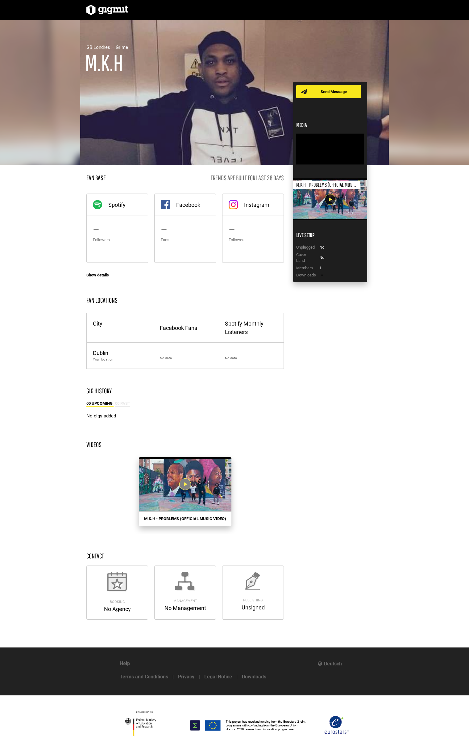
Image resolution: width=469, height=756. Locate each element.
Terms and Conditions (144, 677)
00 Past (122, 403)
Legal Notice (218, 677)
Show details (97, 275)
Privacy (186, 677)
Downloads (254, 677)
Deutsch (333, 664)
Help (125, 663)
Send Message (334, 91)
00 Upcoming (100, 403)
